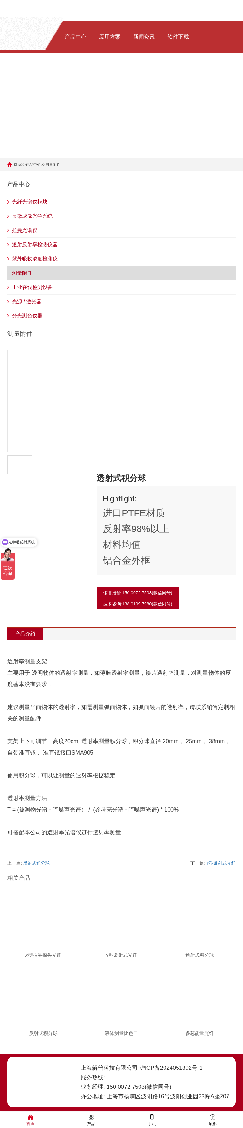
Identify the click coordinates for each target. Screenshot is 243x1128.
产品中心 (75, 37)
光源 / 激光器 (26, 301)
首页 (17, 164)
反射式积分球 (36, 863)
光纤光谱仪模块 (29, 201)
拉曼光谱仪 (24, 230)
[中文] (67, 76)
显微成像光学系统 (32, 216)
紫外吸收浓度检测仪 (35, 258)
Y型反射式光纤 (221, 863)
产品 (91, 1119)
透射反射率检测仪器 (35, 244)
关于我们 (41, 76)
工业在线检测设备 (32, 287)
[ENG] (83, 76)
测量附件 (52, 164)
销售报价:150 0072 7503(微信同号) (137, 592)
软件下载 (178, 37)
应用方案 (110, 37)
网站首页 (41, 37)
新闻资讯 (144, 37)
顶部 (213, 1119)
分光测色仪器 (27, 315)
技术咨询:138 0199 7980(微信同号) (137, 603)
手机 (152, 1119)
